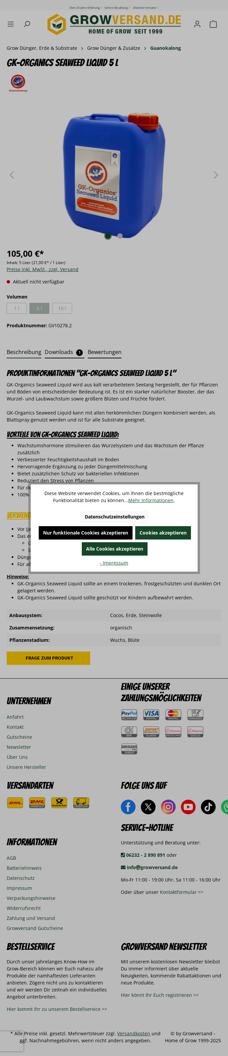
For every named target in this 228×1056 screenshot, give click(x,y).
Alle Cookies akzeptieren (114, 549)
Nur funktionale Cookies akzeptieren (85, 533)
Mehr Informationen (151, 500)
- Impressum (114, 563)
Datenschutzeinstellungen (115, 516)
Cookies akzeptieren (163, 533)
